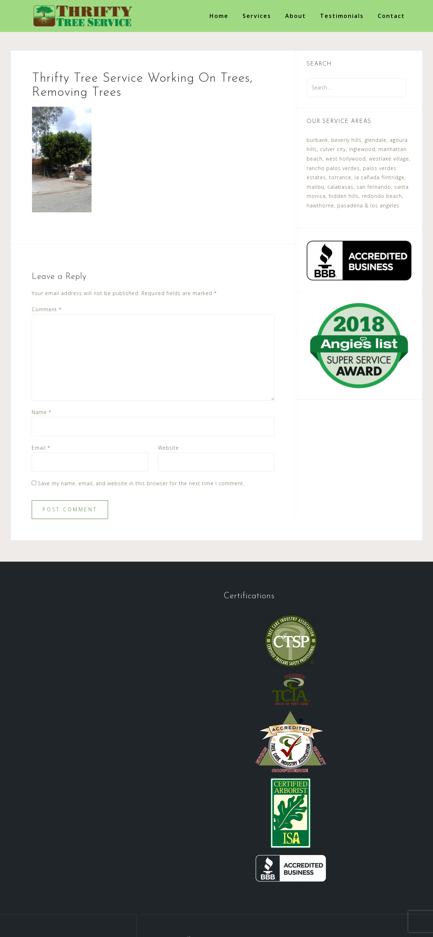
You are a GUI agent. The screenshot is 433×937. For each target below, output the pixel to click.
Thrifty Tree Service (91, 914)
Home (218, 16)
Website (168, 447)
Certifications (216, 898)
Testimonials (342, 16)
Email (41, 447)
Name (41, 412)
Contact (391, 16)
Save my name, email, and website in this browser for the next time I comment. (141, 483)
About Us (96, 898)
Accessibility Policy (326, 898)
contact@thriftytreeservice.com (277, 854)
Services (257, 16)
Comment (47, 309)
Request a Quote (267, 898)
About (295, 16)
